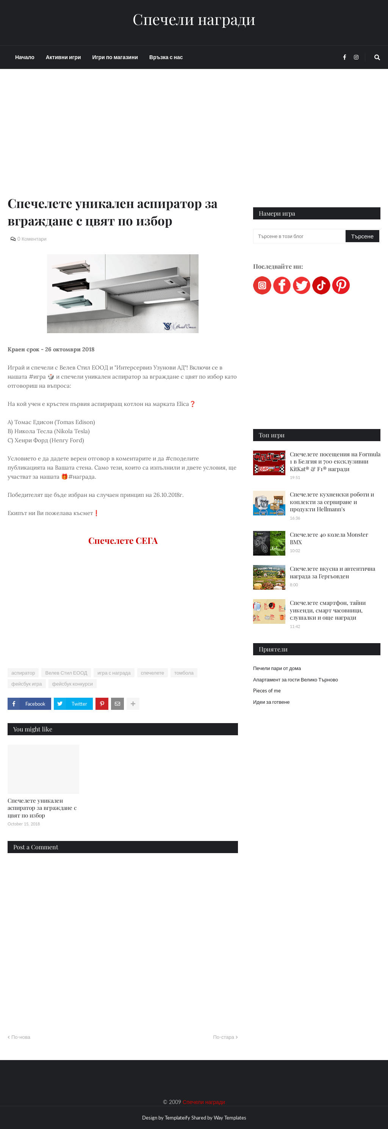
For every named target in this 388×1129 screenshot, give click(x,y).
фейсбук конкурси (72, 684)
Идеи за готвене (271, 702)
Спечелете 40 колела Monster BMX (329, 538)
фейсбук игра (26, 684)
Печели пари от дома (277, 668)
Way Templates (230, 1118)
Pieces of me (267, 690)
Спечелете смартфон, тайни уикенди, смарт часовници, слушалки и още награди (328, 610)
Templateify (177, 1118)
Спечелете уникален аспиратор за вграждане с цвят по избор (42, 808)
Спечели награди (194, 19)
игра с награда (113, 673)
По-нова (20, 1037)
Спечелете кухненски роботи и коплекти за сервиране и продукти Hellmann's (332, 501)
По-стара (223, 1037)
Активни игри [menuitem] (63, 57)
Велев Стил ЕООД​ (66, 673)
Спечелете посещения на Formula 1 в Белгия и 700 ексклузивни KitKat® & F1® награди (335, 461)
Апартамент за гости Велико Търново (295, 679)
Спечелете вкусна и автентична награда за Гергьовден (332, 572)
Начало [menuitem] (24, 57)
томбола (184, 673)
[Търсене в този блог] (300, 236)
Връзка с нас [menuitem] (166, 57)
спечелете (152, 673)
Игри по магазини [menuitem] (115, 57)
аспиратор (23, 673)
